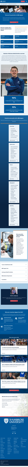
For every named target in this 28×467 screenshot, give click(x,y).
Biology (2, 439)
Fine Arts (2, 447)
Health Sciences (3, 448)
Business (2, 441)
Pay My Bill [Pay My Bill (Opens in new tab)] (9, 448)
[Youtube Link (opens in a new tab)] (15, 433)
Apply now (3, 406)
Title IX (22, 445)
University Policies (23, 446)
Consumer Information (24, 439)
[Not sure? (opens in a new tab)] (21, 46)
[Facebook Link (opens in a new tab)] (12, 433)
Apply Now (22, 1)
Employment (9, 445)
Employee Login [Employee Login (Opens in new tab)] (10, 449)
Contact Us (9, 443)
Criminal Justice (3, 442)
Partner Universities (16, 446)
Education (2, 444)
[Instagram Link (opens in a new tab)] (14, 433)
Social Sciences (3, 457)
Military (15, 443)
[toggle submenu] (26, 1)
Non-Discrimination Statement (5, 464)
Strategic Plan (9, 451)
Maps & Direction (10, 446)
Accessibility (15, 439)
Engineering (2, 445)
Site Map (22, 443)
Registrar (15, 448)
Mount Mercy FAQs (16, 451)
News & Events (16, 445)
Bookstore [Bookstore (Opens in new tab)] (9, 442)
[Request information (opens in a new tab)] (14, 22)
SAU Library (15, 449)
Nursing (2, 454)
